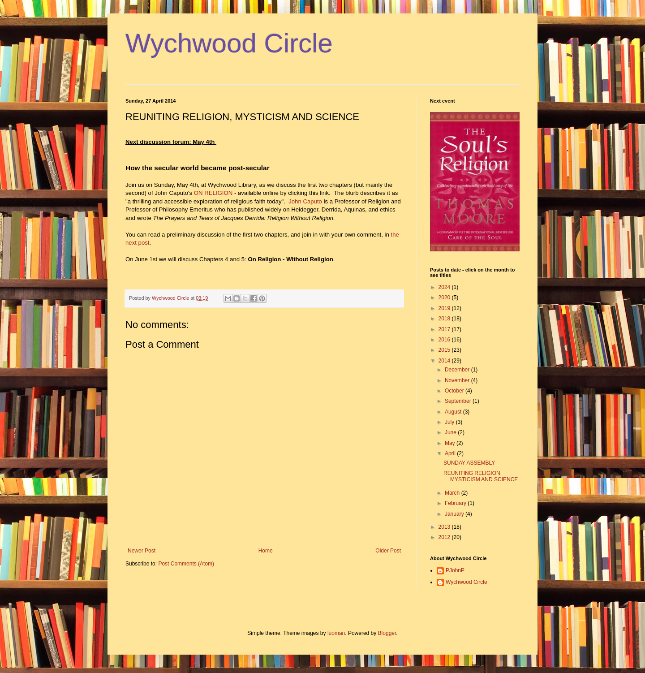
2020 (445, 297)
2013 (445, 527)
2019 (445, 308)
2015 (445, 350)
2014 (445, 361)
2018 (445, 318)
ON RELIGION (213, 193)
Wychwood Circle (229, 43)
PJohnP (455, 570)
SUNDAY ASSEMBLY (469, 463)
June (451, 432)
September (459, 401)
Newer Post (141, 551)
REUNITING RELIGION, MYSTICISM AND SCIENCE (480, 476)
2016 (445, 339)
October (455, 391)
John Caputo (305, 201)
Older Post (388, 551)
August (454, 412)
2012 (445, 537)
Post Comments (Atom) (186, 564)
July (450, 422)
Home (265, 551)
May (450, 443)
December (458, 370)
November (458, 380)
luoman (336, 633)
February (456, 503)
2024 (445, 287)
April (451, 453)
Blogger (387, 633)
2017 (445, 329)
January (455, 514)
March (453, 493)
